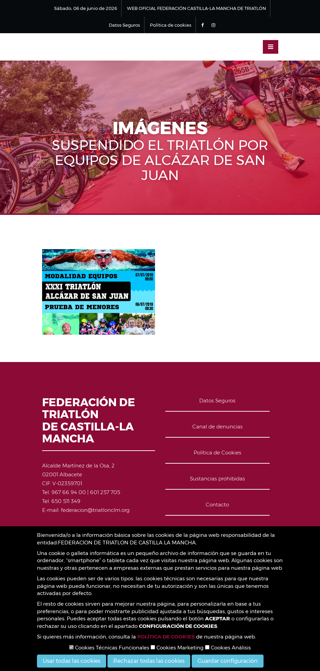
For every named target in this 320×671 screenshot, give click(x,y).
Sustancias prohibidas (217, 478)
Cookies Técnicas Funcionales (109, 647)
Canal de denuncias (217, 426)
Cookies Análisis (228, 647)
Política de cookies (170, 25)
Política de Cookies (217, 452)
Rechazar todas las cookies (148, 661)
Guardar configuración (227, 661)
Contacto (217, 504)
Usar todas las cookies (71, 661)
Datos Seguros (124, 25)
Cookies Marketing (177, 647)
